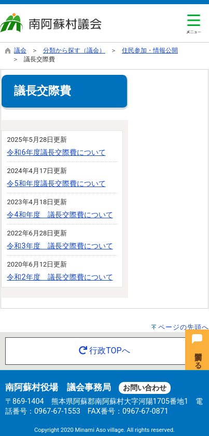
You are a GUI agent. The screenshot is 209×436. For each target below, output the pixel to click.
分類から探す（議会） (74, 50)
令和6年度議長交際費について (56, 152)
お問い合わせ (144, 388)
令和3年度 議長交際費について (60, 246)
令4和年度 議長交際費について (60, 214)
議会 (20, 50)
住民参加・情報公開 (150, 50)
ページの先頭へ (183, 327)
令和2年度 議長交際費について (60, 277)
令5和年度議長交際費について (56, 183)
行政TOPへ (104, 350)
